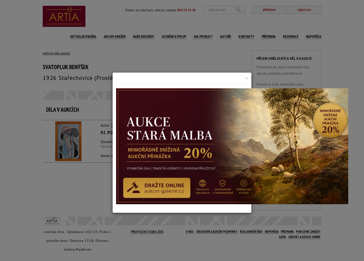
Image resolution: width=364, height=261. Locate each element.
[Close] (246, 78)
